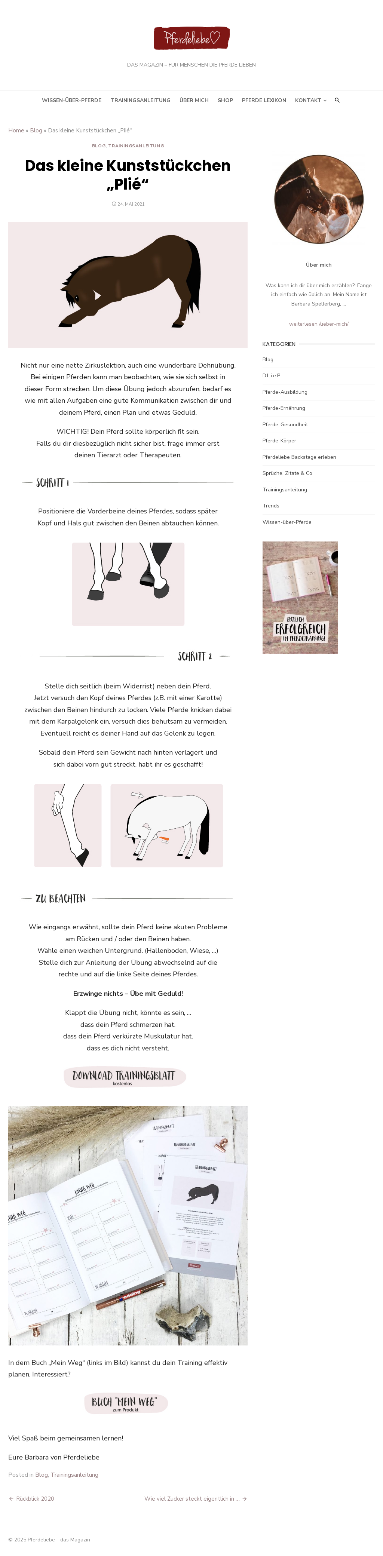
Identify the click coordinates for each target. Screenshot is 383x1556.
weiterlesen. (304, 324)
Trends (271, 505)
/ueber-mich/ (334, 324)
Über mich (194, 100)
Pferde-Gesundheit (285, 424)
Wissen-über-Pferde (71, 100)
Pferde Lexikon (264, 100)
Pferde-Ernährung (284, 408)
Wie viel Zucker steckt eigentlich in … (192, 1499)
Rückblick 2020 (35, 1499)
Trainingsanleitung (140, 100)
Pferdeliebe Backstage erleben (299, 457)
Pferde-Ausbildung (285, 392)
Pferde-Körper (279, 440)
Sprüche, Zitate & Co (287, 473)
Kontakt (308, 100)
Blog (36, 130)
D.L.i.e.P (271, 375)
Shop (225, 100)
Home (16, 130)
